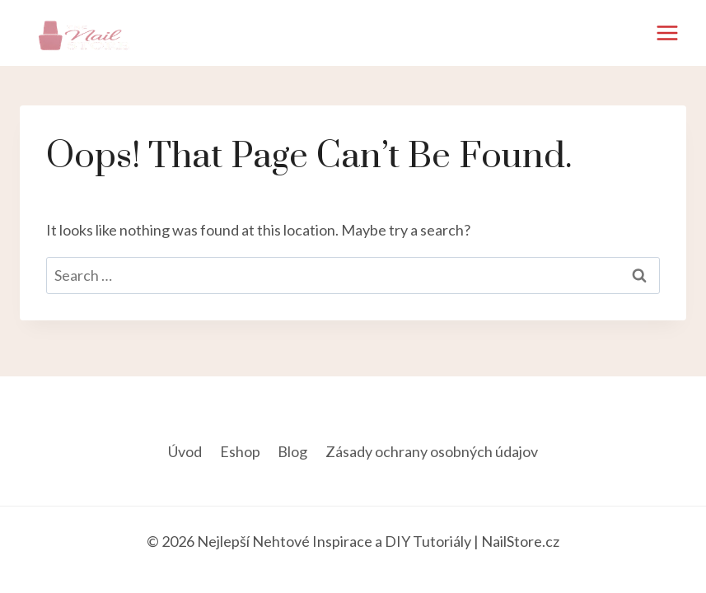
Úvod (185, 451)
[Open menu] (667, 32)
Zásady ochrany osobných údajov (431, 451)
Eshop (240, 451)
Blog (292, 451)
